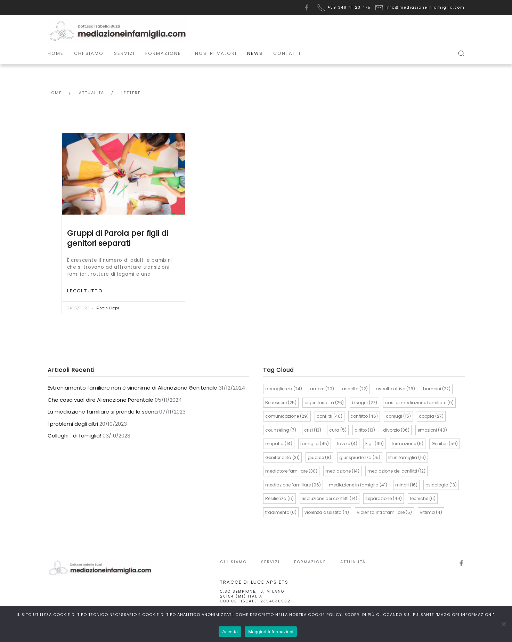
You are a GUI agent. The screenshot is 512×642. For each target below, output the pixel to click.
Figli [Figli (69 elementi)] (374, 444)
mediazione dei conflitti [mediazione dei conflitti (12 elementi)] (396, 471)
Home (56, 53)
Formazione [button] (163, 53)
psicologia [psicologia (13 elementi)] (441, 485)
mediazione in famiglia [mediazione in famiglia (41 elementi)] (358, 485)
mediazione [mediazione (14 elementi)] (342, 471)
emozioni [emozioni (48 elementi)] (432, 430)
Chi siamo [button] (89, 53)
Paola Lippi (107, 307)
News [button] (255, 53)
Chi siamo (232, 562)
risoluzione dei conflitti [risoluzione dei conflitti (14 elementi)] (329, 498)
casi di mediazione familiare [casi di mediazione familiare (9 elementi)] (419, 403)
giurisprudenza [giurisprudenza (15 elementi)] (359, 457)
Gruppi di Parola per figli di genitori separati (117, 238)
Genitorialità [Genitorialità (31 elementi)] (282, 457)
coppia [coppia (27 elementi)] (431, 416)
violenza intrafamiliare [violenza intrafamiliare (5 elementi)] (384, 512)
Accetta (230, 631)
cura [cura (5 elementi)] (338, 430)
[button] (461, 53)
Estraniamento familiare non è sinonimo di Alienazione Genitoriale (132, 387)
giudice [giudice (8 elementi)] (319, 457)
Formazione (309, 562)
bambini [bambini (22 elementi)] (436, 389)
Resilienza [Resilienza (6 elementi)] (279, 498)
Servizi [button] (124, 53)
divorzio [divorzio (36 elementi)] (396, 430)
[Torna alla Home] (117, 31)
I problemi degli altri (73, 423)
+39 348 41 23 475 (349, 7)
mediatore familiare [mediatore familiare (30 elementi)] (291, 471)
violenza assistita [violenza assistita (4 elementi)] (326, 512)
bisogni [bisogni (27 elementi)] (364, 403)
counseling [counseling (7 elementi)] (280, 430)
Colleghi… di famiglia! (74, 435)
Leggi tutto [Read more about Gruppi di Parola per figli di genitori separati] (85, 290)
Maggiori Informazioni (270, 631)
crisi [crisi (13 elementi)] (312, 430)
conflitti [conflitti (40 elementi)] (329, 416)
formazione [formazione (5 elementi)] (407, 444)
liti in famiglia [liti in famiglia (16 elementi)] (407, 457)
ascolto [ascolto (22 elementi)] (355, 389)
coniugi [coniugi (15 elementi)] (398, 416)
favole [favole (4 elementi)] (347, 444)
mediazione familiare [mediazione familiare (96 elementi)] (293, 485)
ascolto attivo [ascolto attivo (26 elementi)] (395, 389)
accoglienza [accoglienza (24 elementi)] (283, 389)
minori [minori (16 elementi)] (406, 485)
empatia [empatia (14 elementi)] (278, 444)
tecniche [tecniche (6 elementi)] (423, 498)
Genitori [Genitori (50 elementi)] (444, 444)
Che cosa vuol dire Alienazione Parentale (100, 399)
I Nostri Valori (214, 53)
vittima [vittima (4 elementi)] (431, 512)
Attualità (352, 562)
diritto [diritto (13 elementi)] (365, 430)
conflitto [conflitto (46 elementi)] (364, 416)
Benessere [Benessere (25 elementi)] (280, 403)
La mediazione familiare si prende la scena (103, 411)
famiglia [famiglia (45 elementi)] (314, 444)
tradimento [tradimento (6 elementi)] (280, 512)
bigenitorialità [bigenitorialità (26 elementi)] (324, 403)
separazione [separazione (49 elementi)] (383, 498)
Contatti (287, 53)
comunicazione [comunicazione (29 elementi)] (287, 416)
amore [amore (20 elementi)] (322, 389)
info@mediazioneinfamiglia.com (425, 7)
